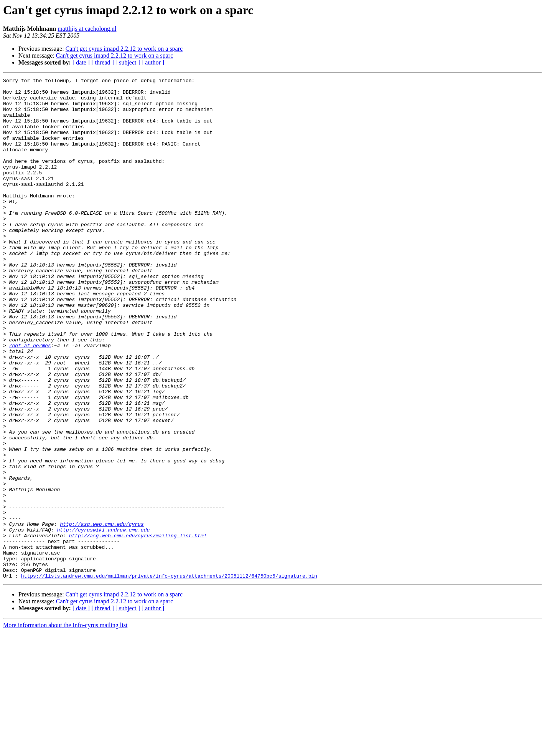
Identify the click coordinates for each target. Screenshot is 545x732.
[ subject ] (127, 62)
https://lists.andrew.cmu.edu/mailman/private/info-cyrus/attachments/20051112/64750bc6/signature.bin (169, 675)
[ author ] (153, 62)
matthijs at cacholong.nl (87, 28)
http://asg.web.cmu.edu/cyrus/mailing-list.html (138, 627)
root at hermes (30, 399)
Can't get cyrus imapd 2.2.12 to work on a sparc (124, 48)
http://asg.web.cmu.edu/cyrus (101, 613)
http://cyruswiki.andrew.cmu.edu (103, 620)
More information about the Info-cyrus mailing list (65, 725)
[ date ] (81, 62)
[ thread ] (102, 62)
